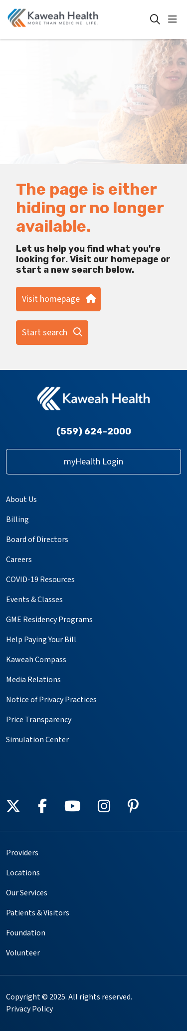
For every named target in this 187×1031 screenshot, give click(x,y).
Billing (17, 519)
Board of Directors (37, 539)
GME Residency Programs (49, 619)
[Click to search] (155, 20)
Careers (19, 559)
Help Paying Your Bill (41, 639)
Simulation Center (37, 739)
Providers (22, 852)
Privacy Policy (29, 1008)
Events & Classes (34, 599)
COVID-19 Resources (40, 579)
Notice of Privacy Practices (51, 699)
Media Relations (33, 679)
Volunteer (23, 952)
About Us (21, 499)
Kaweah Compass (36, 659)
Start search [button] (52, 332)
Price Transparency (38, 719)
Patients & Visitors (37, 912)
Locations (23, 872)
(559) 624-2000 (93, 431)
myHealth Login (93, 461)
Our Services (26, 892)
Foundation (25, 932)
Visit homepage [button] (58, 299)
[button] (174, 20)
